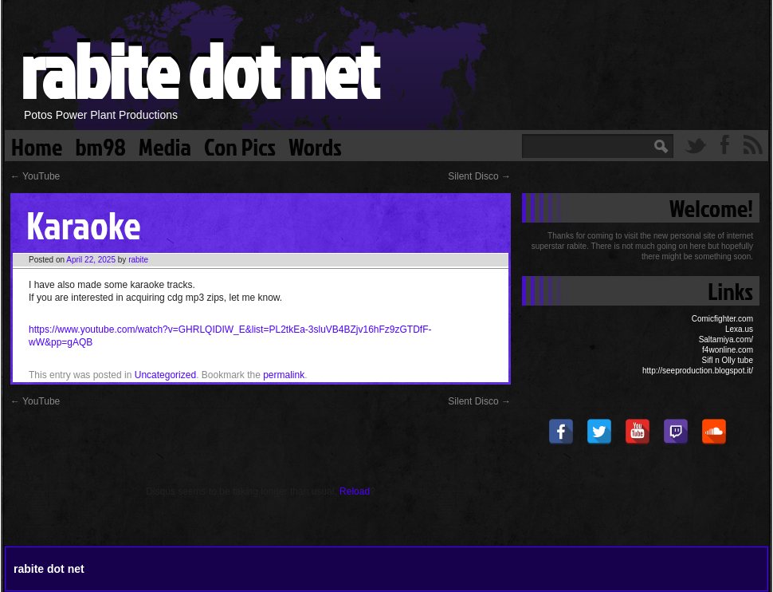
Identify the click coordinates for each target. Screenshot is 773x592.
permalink (283, 375)
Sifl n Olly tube (727, 360)
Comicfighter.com (722, 318)
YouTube (35, 176)
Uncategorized (165, 375)
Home (36, 145)
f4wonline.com (727, 349)
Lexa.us (739, 329)
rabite (138, 259)
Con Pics (240, 145)
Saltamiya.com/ (726, 339)
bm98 (100, 145)
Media (165, 145)
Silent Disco (479, 176)
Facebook (724, 144)
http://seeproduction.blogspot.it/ (697, 370)
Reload (354, 491)
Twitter (695, 144)
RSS (753, 144)
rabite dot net (199, 70)
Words (315, 145)
